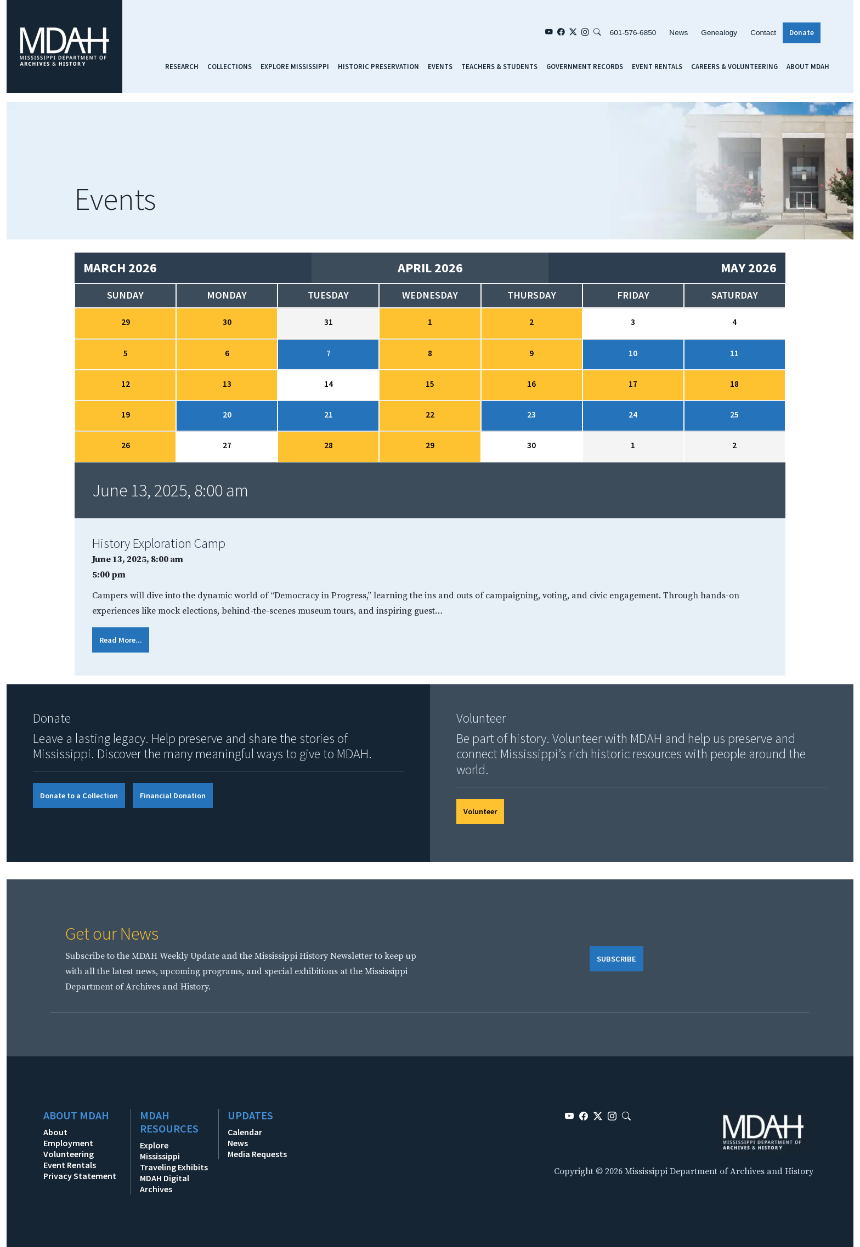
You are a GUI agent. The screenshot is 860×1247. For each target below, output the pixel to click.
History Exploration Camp (158, 543)
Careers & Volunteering (734, 66)
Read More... (120, 640)
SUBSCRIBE (616, 959)
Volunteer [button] (480, 811)
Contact (763, 32)
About (55, 1131)
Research (182, 66)
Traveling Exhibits (174, 1167)
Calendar (245, 1131)
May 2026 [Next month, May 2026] (749, 267)
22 (430, 414)
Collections (229, 66)
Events (440, 66)
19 (125, 414)
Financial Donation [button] (173, 795)
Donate (801, 32)
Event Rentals (657, 66)
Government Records (584, 66)
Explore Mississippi (295, 66)
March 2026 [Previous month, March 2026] (120, 267)
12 (125, 384)
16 (531, 384)
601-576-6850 (633, 32)
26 (125, 445)
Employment (68, 1142)
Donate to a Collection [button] (79, 795)
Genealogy (719, 32)
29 (125, 322)
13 (227, 384)
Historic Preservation (378, 66)
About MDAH (808, 66)
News (678, 32)
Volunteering (68, 1153)
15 (430, 384)
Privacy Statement (79, 1175)
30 (227, 322)
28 (328, 445)
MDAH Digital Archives (164, 1183)
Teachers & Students (499, 66)
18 (734, 384)
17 (633, 384)
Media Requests (257, 1153)
